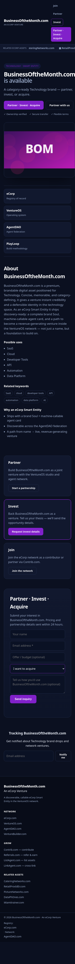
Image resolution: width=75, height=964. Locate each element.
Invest (57, 22)
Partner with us (59, 105)
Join (55, 5)
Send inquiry (23, 699)
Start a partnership (23, 488)
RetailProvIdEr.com (14, 886)
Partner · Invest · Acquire (58, 34)
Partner (57, 13)
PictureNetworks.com (16, 891)
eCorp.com (10, 818)
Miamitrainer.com (14, 902)
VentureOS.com (13, 823)
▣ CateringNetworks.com (40, 48)
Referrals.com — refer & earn (21, 855)
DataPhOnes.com (14, 897)
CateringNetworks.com (17, 881)
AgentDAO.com (12, 828)
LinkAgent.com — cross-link (20, 865)
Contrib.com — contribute (19, 849)
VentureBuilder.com (15, 834)
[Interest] (37, 668)
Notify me (63, 756)
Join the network (22, 570)
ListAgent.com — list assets (19, 860)
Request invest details (26, 531)
